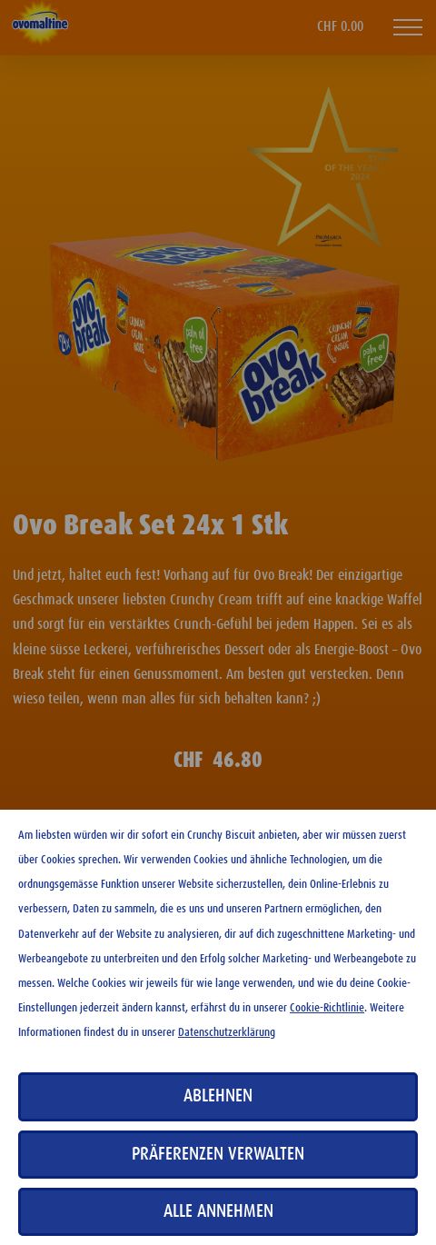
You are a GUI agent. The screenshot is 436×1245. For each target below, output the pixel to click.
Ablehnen (218, 1096)
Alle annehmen (218, 1211)
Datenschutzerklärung (226, 1033)
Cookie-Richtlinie (327, 1008)
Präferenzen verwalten (218, 1154)
